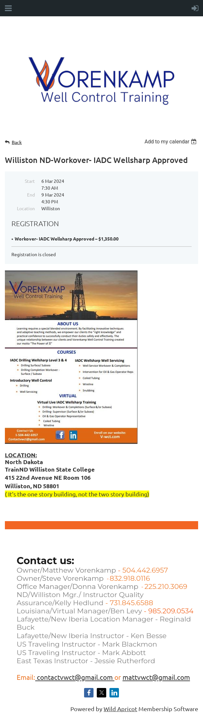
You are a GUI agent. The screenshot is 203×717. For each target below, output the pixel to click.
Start (30, 181)
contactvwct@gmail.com (74, 677)
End (31, 195)
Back (17, 142)
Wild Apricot (120, 708)
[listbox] (171, 142)
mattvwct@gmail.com (156, 677)
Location (26, 208)
